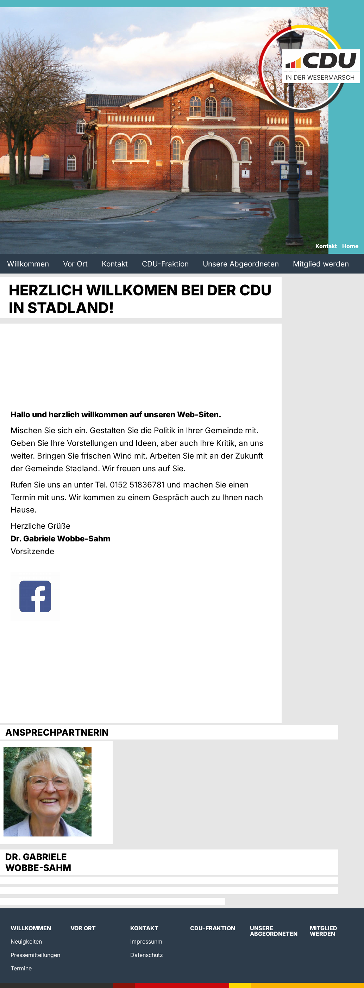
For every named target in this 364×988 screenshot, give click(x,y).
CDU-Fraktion (165, 263)
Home (350, 246)
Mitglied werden (321, 263)
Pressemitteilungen (35, 954)
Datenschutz (146, 954)
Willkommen (28, 263)
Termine (21, 968)
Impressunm (146, 941)
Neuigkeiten (26, 941)
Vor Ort (75, 263)
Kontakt (326, 246)
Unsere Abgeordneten (241, 263)
